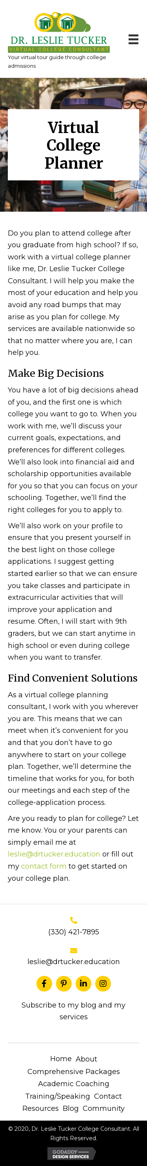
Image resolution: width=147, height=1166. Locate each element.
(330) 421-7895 (73, 932)
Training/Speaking (57, 1096)
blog (89, 1005)
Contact (108, 1096)
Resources (40, 1108)
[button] (44, 983)
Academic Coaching (73, 1084)
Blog (71, 1108)
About (86, 1059)
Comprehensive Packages (73, 1071)
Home (61, 1058)
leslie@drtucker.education (54, 854)
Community (104, 1108)
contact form (44, 866)
